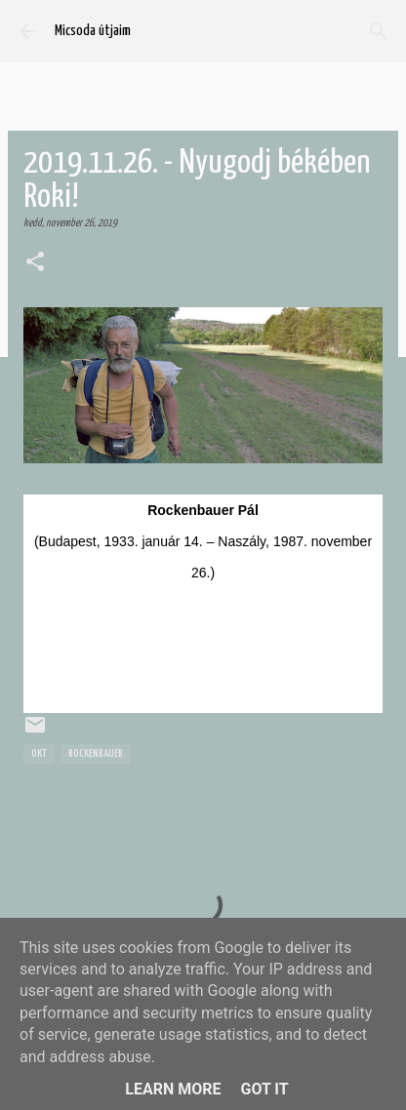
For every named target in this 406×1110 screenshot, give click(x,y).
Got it (264, 1089)
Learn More (173, 1089)
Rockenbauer (95, 753)
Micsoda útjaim (93, 30)
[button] (35, 263)
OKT (39, 753)
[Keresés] (378, 31)
